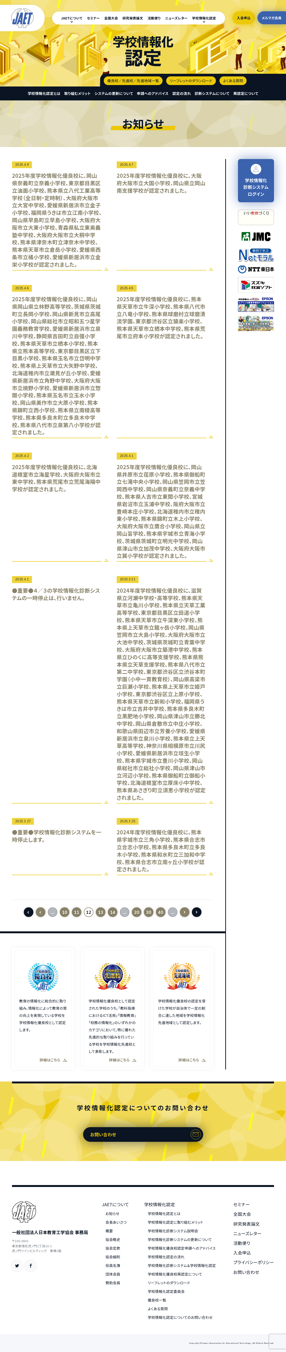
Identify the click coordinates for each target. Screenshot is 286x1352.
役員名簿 (112, 1265)
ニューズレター (176, 18)
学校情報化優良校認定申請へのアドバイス (182, 1248)
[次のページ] (184, 912)
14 (113, 912)
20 (137, 912)
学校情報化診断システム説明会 (173, 1230)
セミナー (93, 18)
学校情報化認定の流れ (166, 1256)
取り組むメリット (77, 93)
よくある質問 (233, 80)
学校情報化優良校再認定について (175, 1274)
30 (149, 912)
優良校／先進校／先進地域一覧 (133, 80)
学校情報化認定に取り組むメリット (175, 1222)
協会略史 (112, 1239)
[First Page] (28, 912)
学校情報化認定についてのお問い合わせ (180, 1317)
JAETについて (71, 18)
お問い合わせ (103, 1134)
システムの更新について (114, 93)
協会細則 (112, 1256)
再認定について (245, 93)
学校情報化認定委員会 (166, 1291)
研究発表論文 (132, 18)
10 (64, 912)
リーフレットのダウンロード (191, 80)
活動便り (154, 18)
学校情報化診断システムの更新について (180, 1239)
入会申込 (243, 17)
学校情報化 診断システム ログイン (256, 180)
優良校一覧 (157, 1300)
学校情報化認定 (204, 18)
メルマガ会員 (271, 17)
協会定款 (112, 1248)
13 (100, 912)
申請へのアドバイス (153, 93)
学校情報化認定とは (44, 93)
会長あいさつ (116, 1222)
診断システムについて (212, 93)
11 (76, 912)
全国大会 (111, 18)
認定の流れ (181, 93)
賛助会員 (112, 1282)
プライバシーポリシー (253, 1262)
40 (161, 912)
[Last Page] (196, 912)
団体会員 (112, 1274)
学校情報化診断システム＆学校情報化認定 (182, 1265)
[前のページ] (40, 912)
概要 (109, 1230)
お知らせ (112, 1213)
